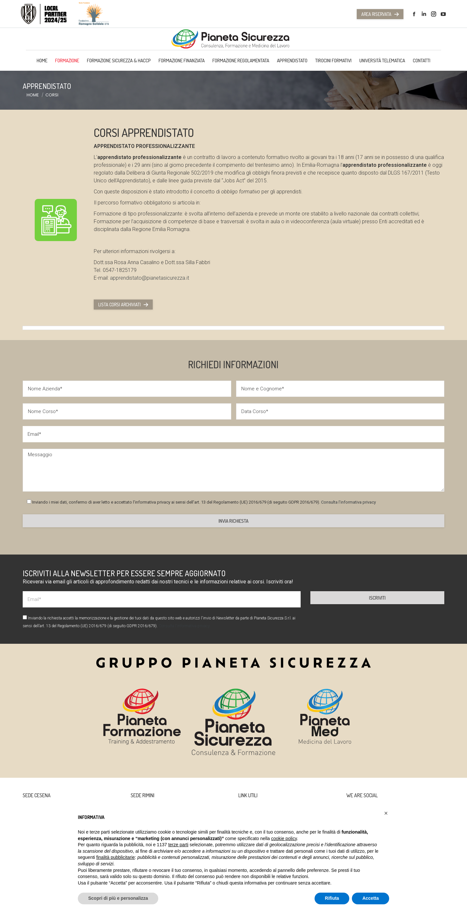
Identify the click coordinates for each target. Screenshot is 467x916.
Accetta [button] (370, 898)
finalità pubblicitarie (115, 857)
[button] (386, 813)
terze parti (178, 844)
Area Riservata (380, 14)
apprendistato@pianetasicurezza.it (149, 278)
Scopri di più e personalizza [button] (118, 898)
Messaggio (233, 470)
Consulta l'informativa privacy (348, 502)
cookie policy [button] (284, 838)
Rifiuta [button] (332, 898)
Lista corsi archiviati (123, 304)
